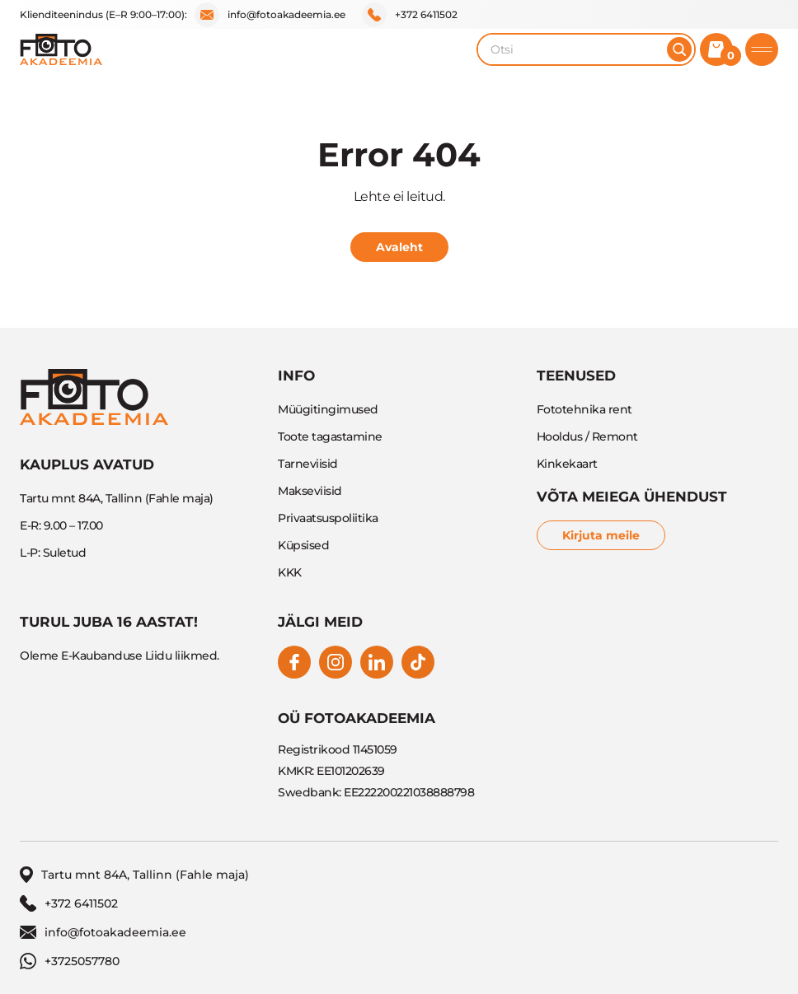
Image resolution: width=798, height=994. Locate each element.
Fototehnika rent (584, 409)
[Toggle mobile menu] (761, 49)
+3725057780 (70, 961)
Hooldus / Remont (587, 436)
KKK (290, 572)
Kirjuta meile (601, 535)
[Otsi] (679, 49)
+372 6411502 (410, 14)
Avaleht (399, 247)
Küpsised (303, 545)
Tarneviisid (308, 463)
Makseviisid (310, 490)
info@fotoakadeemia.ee (270, 14)
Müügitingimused (328, 409)
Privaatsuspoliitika (328, 518)
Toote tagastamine (330, 436)
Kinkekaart (567, 463)
